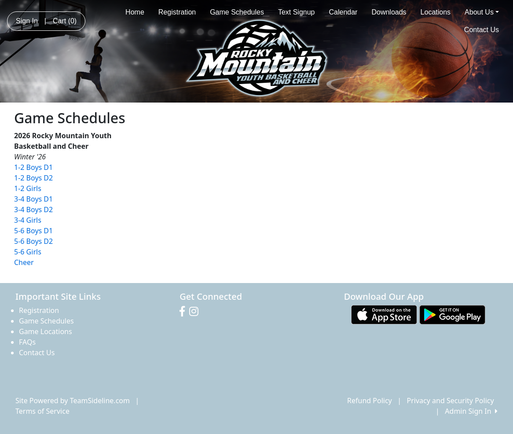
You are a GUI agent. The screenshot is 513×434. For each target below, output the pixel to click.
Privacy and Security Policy (450, 400)
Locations (436, 12)
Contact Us (481, 29)
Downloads (388, 12)
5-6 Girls (27, 252)
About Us (482, 12)
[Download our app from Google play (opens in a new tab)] (452, 314)
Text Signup (296, 12)
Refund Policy (369, 400)
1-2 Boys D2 (33, 178)
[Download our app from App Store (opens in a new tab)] (384, 314)
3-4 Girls (27, 220)
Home (134, 12)
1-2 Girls (27, 188)
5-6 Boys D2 (33, 241)
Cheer (24, 262)
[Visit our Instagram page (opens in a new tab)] (196, 311)
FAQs (27, 342)
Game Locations (45, 331)
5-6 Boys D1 (33, 230)
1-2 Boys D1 (33, 167)
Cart (65, 21)
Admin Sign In (471, 411)
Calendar (343, 12)
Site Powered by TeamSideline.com (72, 400)
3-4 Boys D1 (33, 199)
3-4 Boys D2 (33, 209)
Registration (177, 12)
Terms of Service (42, 411)
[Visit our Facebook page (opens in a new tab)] (184, 311)
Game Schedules (237, 12)
